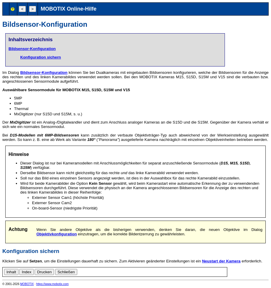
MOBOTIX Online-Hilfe (69, 9)
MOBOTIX (27, 284)
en (237, 271)
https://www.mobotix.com (52, 284)
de (231, 271)
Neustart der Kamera (221, 261)
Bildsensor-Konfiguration (32, 48)
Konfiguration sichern (40, 57)
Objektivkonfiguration (56, 234)
